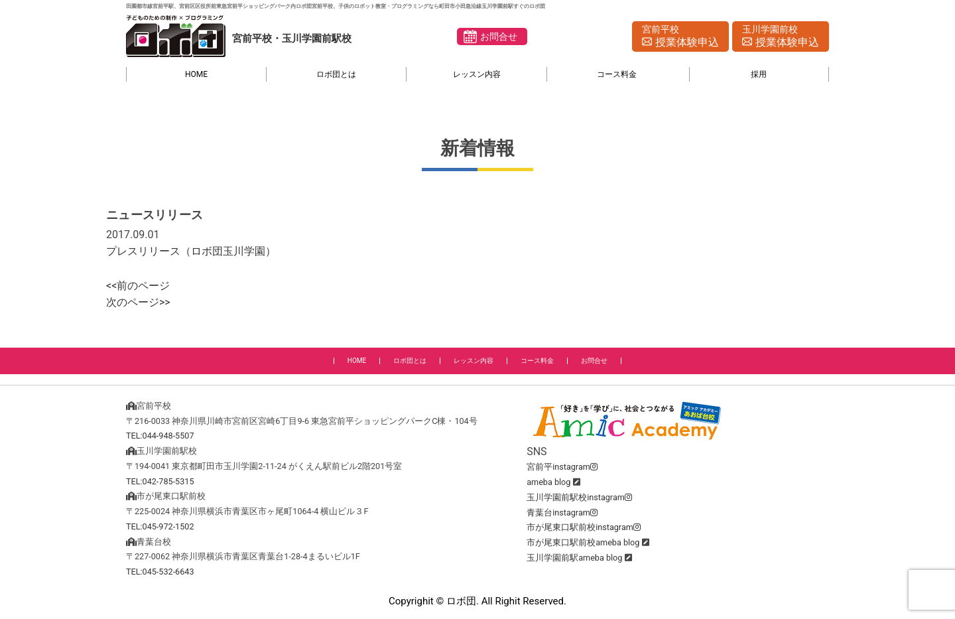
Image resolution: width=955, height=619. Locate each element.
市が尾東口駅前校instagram (584, 527)
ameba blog (548, 482)
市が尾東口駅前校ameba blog (583, 542)
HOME (196, 74)
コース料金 (617, 74)
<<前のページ (138, 285)
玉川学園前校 (780, 37)
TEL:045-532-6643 (160, 572)
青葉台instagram (562, 512)
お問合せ (498, 36)
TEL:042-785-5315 (160, 481)
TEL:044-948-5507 (160, 436)
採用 (759, 74)
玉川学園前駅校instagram (579, 497)
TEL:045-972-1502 (160, 526)
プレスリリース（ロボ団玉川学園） (191, 251)
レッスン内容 (477, 74)
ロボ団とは (336, 74)
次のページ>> (138, 302)
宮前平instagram (562, 467)
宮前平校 (680, 37)
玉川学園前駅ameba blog (574, 558)
